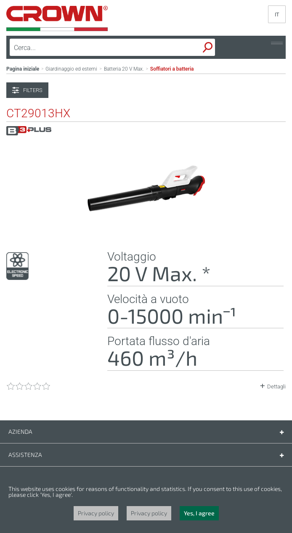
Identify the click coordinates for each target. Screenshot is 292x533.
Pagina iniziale (22, 69)
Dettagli (276, 386)
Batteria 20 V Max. (124, 69)
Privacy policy (96, 513)
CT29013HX (38, 113)
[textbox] (87, 47)
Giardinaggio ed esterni (71, 69)
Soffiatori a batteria (172, 69)
